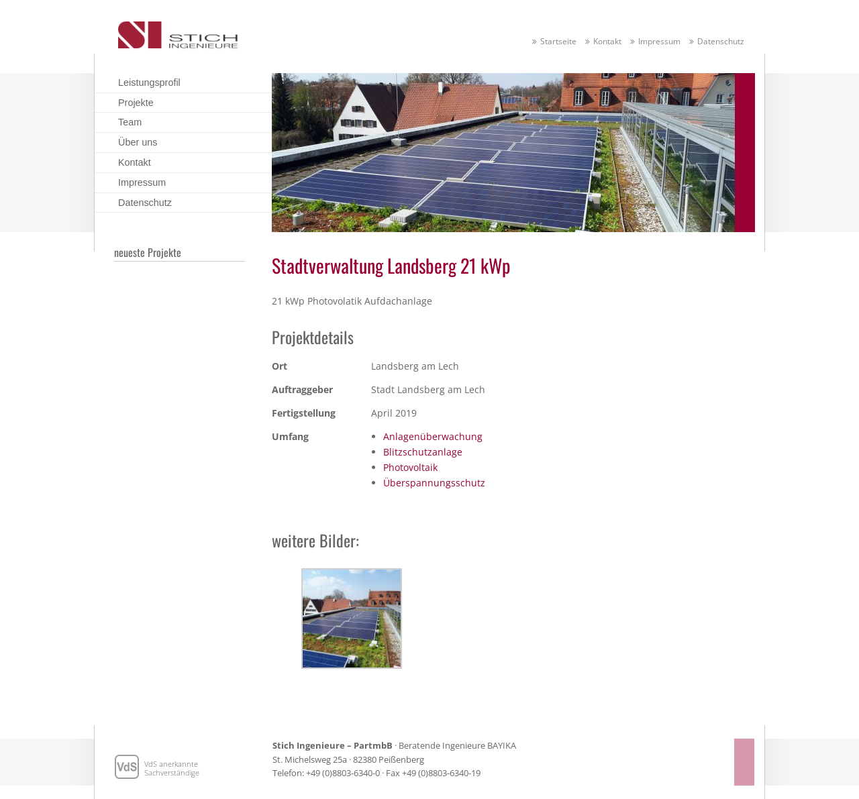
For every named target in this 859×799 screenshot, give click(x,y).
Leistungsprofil (149, 82)
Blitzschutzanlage (422, 451)
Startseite (558, 41)
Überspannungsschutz (434, 482)
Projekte (136, 102)
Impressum (659, 41)
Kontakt (607, 41)
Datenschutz (720, 41)
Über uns (137, 142)
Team (130, 122)
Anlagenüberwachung (433, 436)
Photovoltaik (410, 467)
